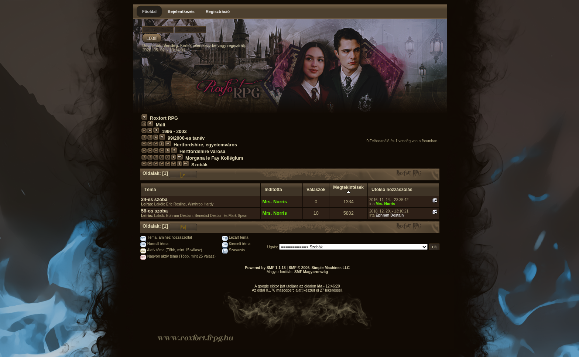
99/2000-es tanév (186, 138)
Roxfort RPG (164, 118)
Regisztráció (218, 11)
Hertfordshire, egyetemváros (205, 144)
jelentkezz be (204, 45)
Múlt (160, 124)
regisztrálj (236, 45)
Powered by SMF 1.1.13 (265, 268)
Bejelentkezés (181, 11)
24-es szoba (154, 199)
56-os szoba (154, 211)
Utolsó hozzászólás (391, 189)
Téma (150, 189)
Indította (273, 189)
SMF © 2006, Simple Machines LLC (319, 268)
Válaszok (315, 189)
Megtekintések (348, 189)
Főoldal (149, 11)
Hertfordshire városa (202, 151)
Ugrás (272, 247)
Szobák (199, 164)
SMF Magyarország (311, 272)
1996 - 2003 (174, 131)
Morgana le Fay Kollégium (214, 158)
